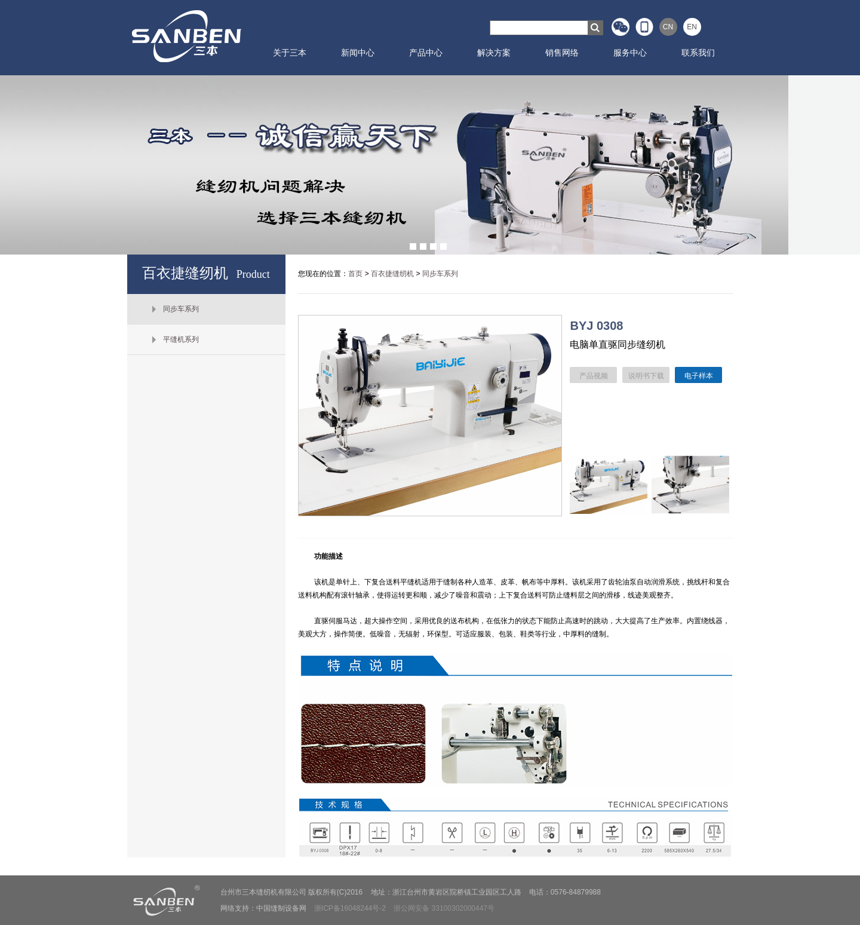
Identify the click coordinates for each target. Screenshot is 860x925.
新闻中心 (357, 52)
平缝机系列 (181, 339)
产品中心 (426, 52)
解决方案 (494, 52)
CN (668, 27)
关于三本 (289, 52)
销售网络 (562, 52)
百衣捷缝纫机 (392, 273)
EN (692, 27)
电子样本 (698, 376)
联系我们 (698, 52)
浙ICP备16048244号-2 (350, 908)
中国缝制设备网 (281, 908)
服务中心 (630, 52)
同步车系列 (181, 309)
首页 (355, 273)
